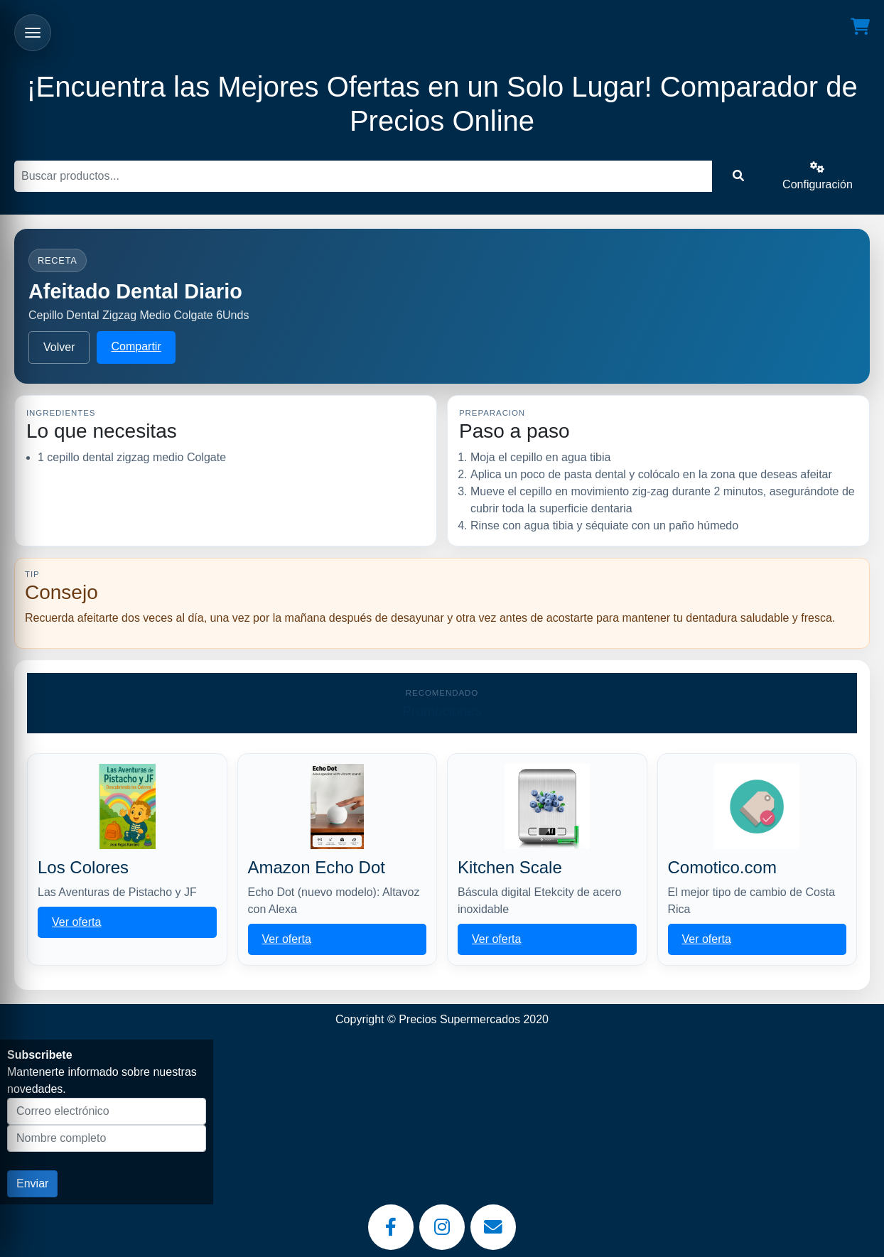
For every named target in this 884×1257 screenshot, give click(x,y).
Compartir (136, 346)
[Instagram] (442, 1227)
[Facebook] (391, 1227)
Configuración (817, 175)
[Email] (493, 1227)
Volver (59, 347)
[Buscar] (363, 176)
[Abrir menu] (32, 32)
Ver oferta (76, 922)
